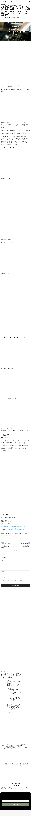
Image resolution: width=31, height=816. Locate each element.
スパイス (12, 533)
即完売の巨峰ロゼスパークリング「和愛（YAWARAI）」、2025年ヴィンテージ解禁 (14, 691)
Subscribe (15, 804)
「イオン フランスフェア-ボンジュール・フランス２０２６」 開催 (14, 699)
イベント (8, 680)
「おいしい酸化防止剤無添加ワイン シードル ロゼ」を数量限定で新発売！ (23, 545)
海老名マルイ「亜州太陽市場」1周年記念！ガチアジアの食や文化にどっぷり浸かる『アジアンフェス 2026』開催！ (14, 707)
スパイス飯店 (16, 533)
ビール (20, 533)
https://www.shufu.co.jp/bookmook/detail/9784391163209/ (13, 526)
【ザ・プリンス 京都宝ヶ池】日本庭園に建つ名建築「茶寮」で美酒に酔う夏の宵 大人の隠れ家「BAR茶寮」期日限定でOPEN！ (23, 764)
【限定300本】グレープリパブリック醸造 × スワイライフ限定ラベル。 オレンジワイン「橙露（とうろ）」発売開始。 (11, 675)
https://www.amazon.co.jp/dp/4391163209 (14, 528)
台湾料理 (26, 533)
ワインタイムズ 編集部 (7, 17)
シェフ (9, 533)
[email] (15, 801)
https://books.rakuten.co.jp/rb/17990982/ (16, 529)
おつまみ (5, 533)
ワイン (23, 533)
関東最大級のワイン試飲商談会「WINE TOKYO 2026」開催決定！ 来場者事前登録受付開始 (13, 683)
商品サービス (3, 4)
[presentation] (8, 589)
